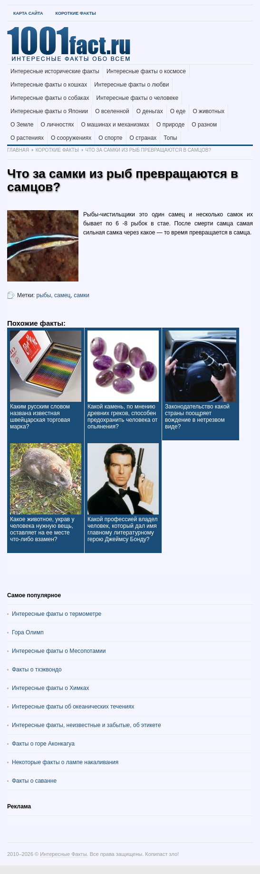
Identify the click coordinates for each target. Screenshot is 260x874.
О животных (208, 111)
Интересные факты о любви (131, 84)
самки (81, 295)
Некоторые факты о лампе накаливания (65, 762)
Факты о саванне (34, 780)
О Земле (22, 124)
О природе (170, 124)
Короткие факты (75, 13)
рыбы (44, 295)
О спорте (110, 138)
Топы (170, 138)
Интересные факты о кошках (48, 84)
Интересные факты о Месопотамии (59, 651)
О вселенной (112, 111)
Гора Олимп (28, 632)
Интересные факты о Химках (50, 688)
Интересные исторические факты (54, 71)
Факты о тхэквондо (37, 669)
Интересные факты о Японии (49, 111)
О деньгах (149, 111)
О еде (178, 111)
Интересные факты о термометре (56, 614)
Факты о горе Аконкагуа (43, 743)
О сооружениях (71, 138)
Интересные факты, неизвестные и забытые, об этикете (86, 725)
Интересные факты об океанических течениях (73, 706)
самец (62, 295)
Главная (18, 150)
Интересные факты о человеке (137, 98)
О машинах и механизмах (115, 124)
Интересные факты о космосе (146, 71)
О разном (204, 124)
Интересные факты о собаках (49, 98)
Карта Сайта (28, 13)
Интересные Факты (63, 854)
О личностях (57, 124)
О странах (143, 138)
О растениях (27, 138)
